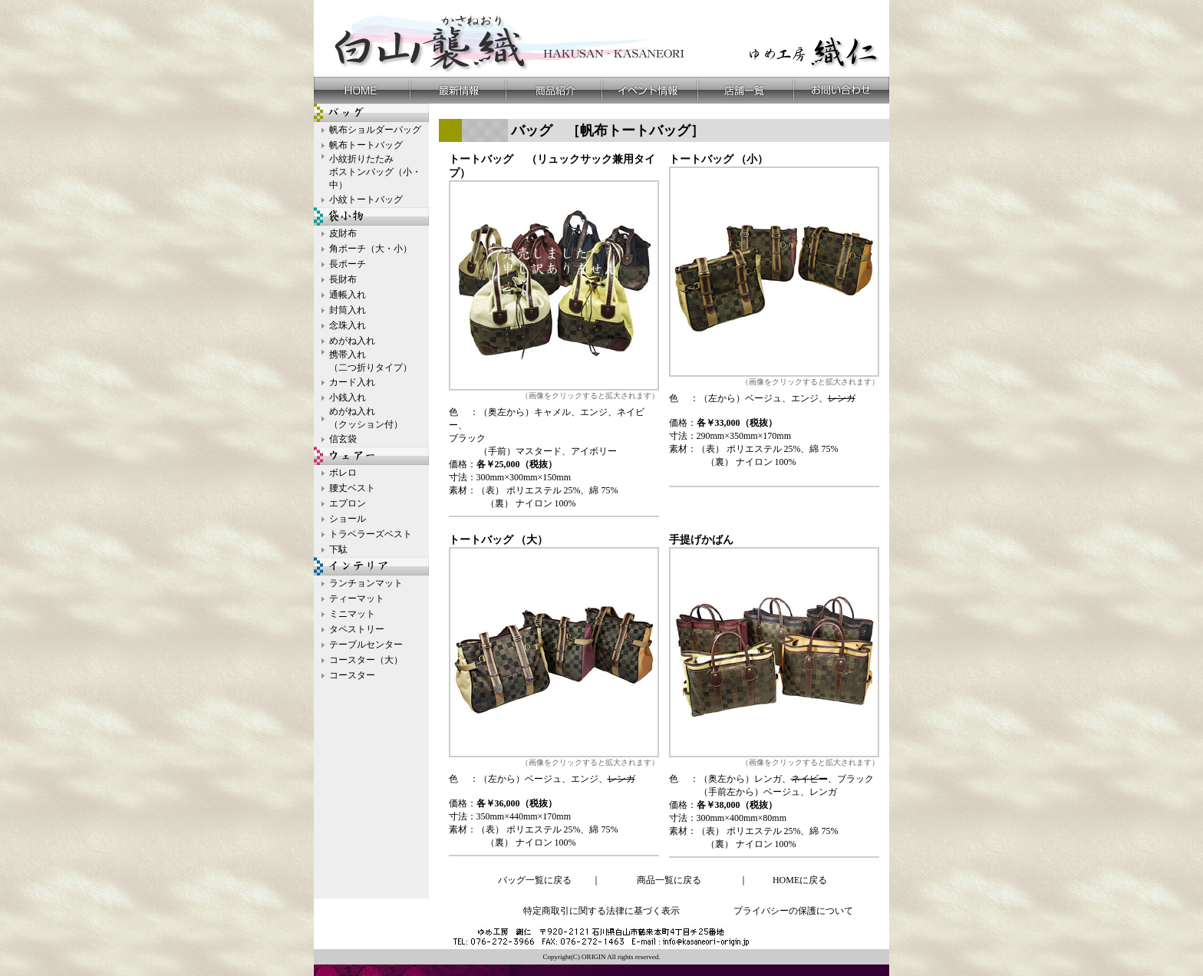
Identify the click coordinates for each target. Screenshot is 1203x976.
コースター (352, 675)
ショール (347, 518)
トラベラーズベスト (370, 534)
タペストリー (356, 629)
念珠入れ (347, 325)
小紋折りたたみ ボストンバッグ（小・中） (375, 171)
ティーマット (356, 598)
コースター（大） (366, 660)
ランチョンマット (366, 583)
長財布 (343, 279)
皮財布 (343, 233)
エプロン (347, 503)
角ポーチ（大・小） (370, 248)
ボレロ (343, 472)
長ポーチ (347, 264)
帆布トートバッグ (366, 145)
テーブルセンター (366, 644)
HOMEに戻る (800, 880)
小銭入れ (347, 397)
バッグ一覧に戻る (535, 880)
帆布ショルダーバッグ (375, 129)
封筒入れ (347, 310)
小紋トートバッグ (366, 199)
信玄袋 (343, 439)
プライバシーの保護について (793, 910)
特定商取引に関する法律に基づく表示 (601, 910)
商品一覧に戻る (669, 880)
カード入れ (352, 382)
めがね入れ (352, 340)
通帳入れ (347, 294)
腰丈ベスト (352, 488)
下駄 (338, 549)
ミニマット (352, 613)
